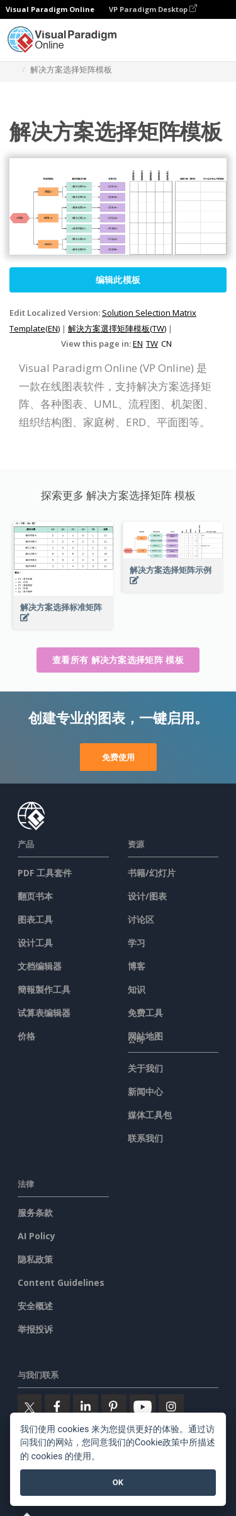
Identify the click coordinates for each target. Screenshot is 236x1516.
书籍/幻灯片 (152, 873)
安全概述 (35, 1306)
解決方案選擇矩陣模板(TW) (117, 328)
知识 (136, 989)
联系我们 (145, 1138)
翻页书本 (35, 896)
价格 (26, 1036)
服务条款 (35, 1212)
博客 (136, 966)
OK (118, 1482)
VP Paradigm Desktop (153, 9)
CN (166, 343)
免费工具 (145, 1013)
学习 (136, 943)
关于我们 (145, 1068)
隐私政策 (35, 1259)
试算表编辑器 (44, 1013)
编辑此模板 (118, 280)
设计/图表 (147, 896)
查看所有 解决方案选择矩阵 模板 (118, 660)
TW (152, 343)
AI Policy (36, 1236)
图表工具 (35, 919)
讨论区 (141, 919)
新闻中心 (145, 1091)
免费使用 (118, 757)
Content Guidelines (61, 1282)
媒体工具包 (150, 1115)
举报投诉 (35, 1329)
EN (138, 343)
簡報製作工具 (44, 989)
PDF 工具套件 (45, 873)
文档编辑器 (40, 966)
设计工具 (35, 943)
